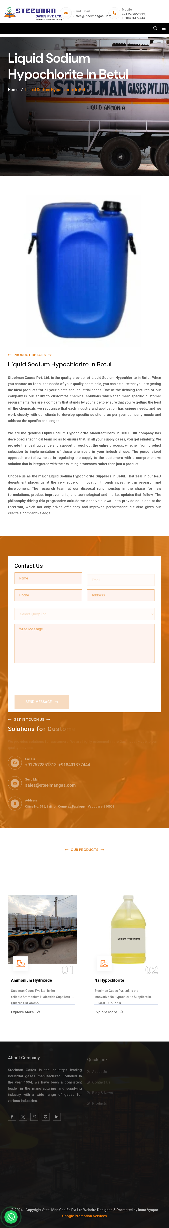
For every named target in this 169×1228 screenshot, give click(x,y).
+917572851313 (133, 14)
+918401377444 (133, 18)
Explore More (25, 1011)
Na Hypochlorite (109, 980)
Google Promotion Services (84, 1216)
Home (13, 90)
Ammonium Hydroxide (31, 980)
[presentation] (48, 677)
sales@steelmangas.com (92, 16)
